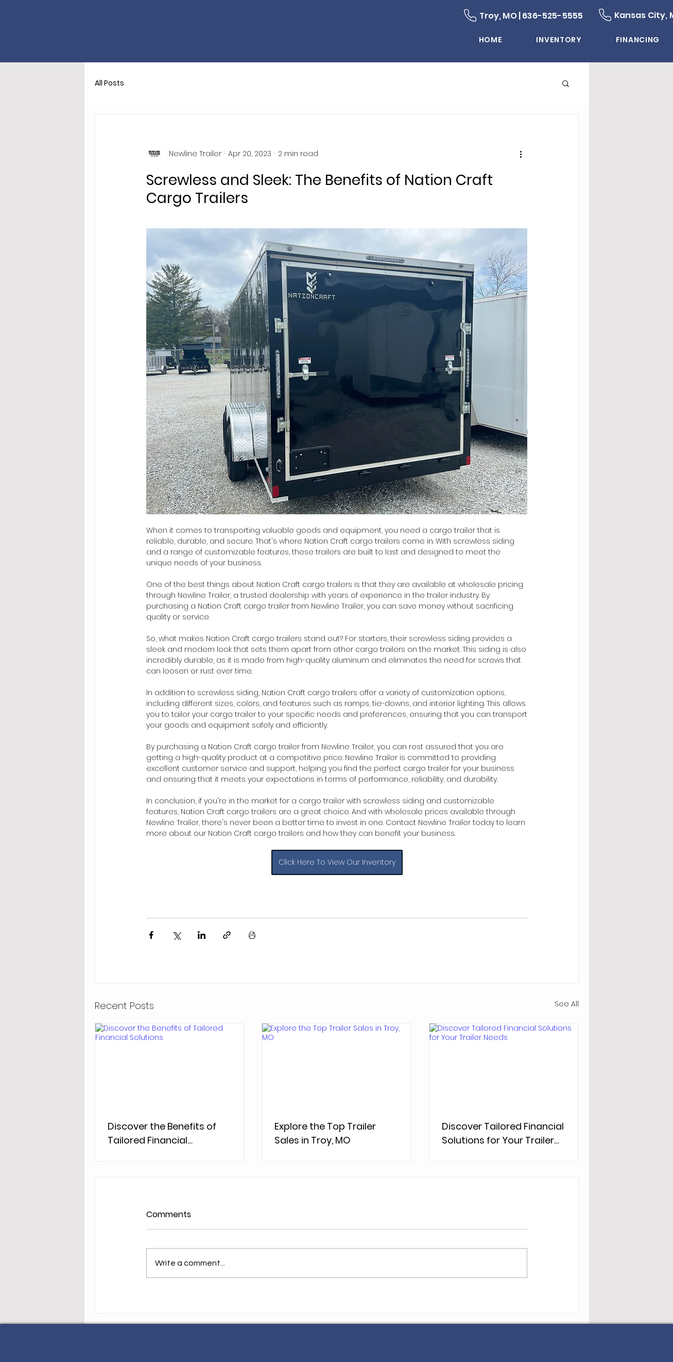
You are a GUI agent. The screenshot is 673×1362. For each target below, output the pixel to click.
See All (567, 1004)
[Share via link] (227, 935)
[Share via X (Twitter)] (176, 935)
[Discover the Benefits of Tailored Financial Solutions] (169, 1065)
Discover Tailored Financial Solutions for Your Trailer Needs (503, 1133)
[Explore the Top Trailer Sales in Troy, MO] (336, 1065)
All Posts (109, 83)
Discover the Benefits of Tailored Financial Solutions (162, 1133)
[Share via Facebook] (151, 935)
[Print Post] (252, 935)
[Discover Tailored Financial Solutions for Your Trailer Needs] (503, 1065)
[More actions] (521, 153)
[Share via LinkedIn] (201, 935)
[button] (566, 83)
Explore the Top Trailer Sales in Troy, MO (325, 1133)
